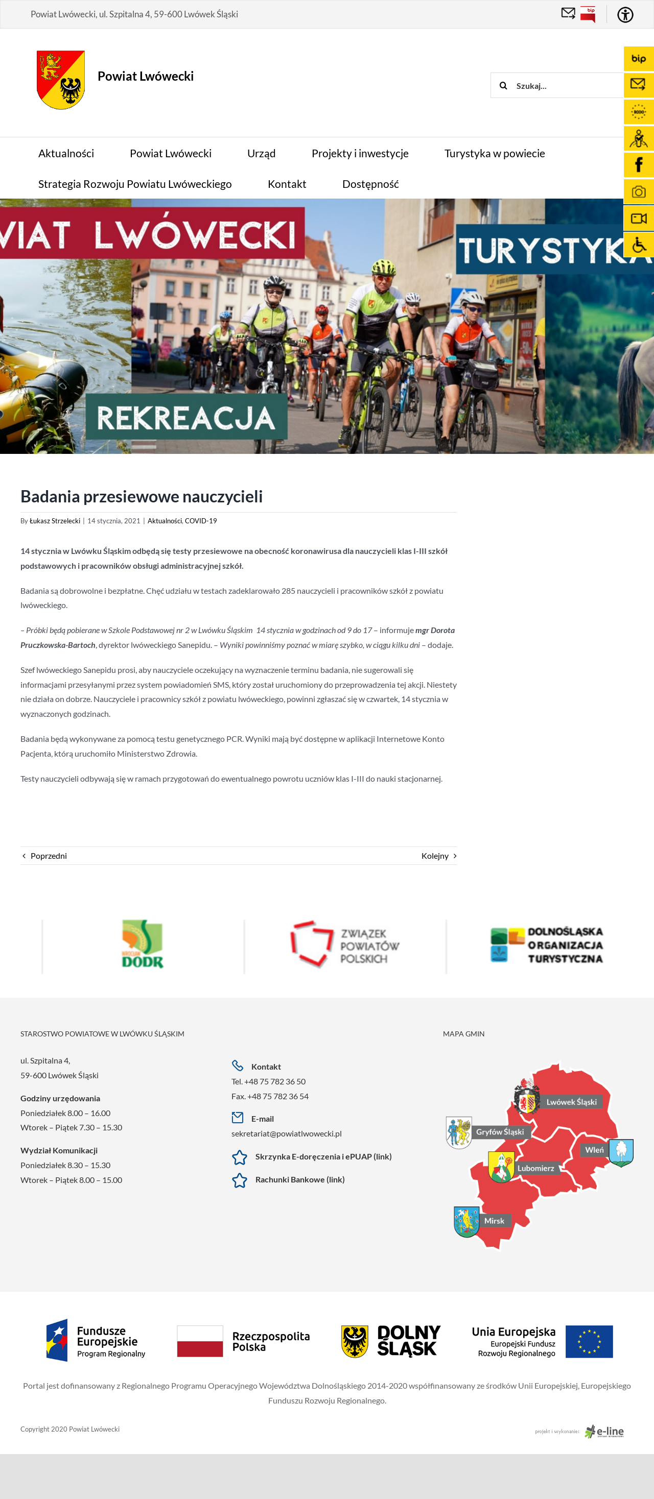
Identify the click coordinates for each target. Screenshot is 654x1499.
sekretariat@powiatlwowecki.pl (286, 1133)
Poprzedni (49, 855)
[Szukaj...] (562, 85)
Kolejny (435, 855)
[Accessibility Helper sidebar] (625, 15)
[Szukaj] (503, 85)
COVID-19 (201, 521)
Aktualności (165, 521)
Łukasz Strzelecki (55, 521)
